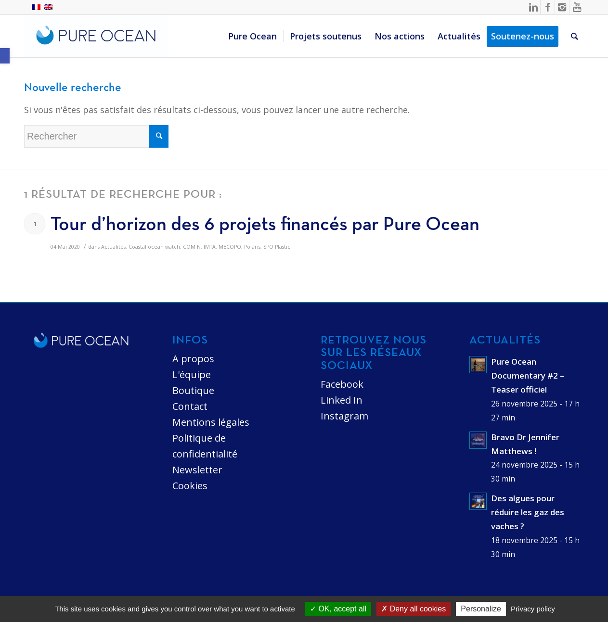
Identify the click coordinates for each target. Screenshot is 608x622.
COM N (192, 246)
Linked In (341, 400)
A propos (193, 358)
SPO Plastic (276, 246)
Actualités (113, 246)
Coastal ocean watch (154, 246)
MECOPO (230, 246)
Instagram (344, 415)
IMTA (210, 246)
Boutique (193, 390)
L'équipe (191, 374)
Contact (189, 406)
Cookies (189, 485)
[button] (5, 55)
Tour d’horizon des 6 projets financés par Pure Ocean (265, 225)
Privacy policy (533, 609)
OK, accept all (338, 609)
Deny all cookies (413, 609)
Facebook (342, 384)
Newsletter (197, 469)
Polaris (252, 246)
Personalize (481, 609)
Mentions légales (210, 422)
